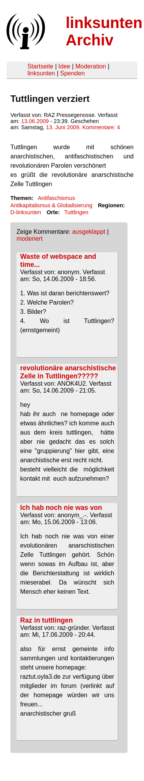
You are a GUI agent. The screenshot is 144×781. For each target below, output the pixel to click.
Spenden (72, 73)
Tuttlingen (76, 212)
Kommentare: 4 (101, 127)
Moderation (90, 66)
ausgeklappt (88, 231)
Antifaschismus (56, 198)
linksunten (41, 73)
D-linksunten (25, 212)
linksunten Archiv (104, 31)
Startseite (40, 66)
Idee (64, 66)
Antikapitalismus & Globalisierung (51, 205)
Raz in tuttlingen (46, 620)
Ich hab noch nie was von (61, 507)
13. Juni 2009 (62, 127)
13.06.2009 (35, 121)
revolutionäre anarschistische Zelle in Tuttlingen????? (68, 372)
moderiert (30, 238)
